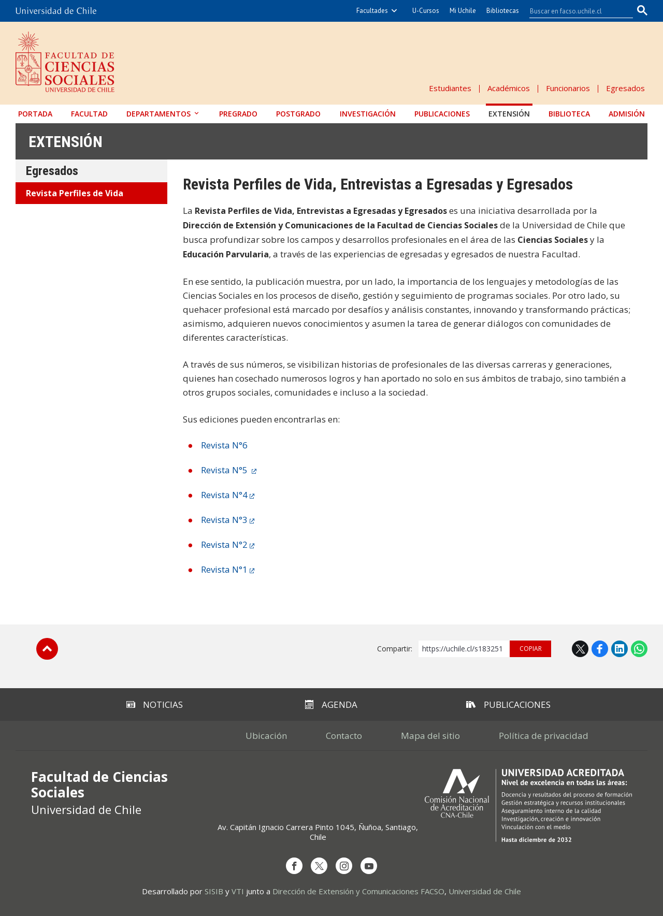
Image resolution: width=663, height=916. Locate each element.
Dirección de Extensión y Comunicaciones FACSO (358, 891)
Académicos (508, 88)
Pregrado (238, 114)
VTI (238, 891)
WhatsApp (639, 649)
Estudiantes (450, 88)
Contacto (344, 735)
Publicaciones (442, 114)
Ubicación (266, 735)
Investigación (368, 114)
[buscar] (575, 11)
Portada (35, 114)
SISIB (214, 891)
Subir (47, 649)
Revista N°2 (224, 544)
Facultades (372, 10)
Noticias (154, 704)
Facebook (600, 649)
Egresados (625, 88)
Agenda (331, 704)
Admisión (627, 114)
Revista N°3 (224, 520)
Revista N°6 (224, 445)
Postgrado (298, 114)
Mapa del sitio (430, 735)
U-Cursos (425, 10)
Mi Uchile (463, 10)
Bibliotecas (502, 10)
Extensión (509, 114)
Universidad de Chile (485, 891)
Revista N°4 (224, 495)
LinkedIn (619, 648)
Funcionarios (568, 88)
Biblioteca (569, 114)
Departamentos (158, 114)
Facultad (89, 114)
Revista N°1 (224, 569)
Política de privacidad (543, 735)
